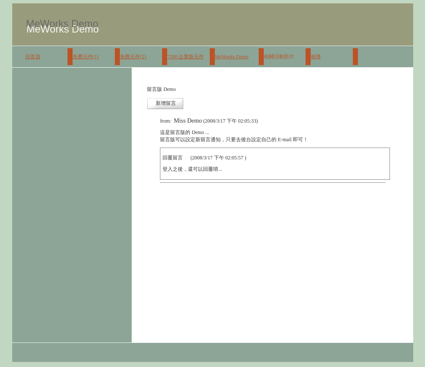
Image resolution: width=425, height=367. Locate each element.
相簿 (316, 57)
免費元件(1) (86, 57)
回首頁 (33, 57)
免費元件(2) (133, 57)
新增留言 (166, 103)
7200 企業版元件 (185, 57)
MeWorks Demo (231, 57)
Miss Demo (188, 120)
